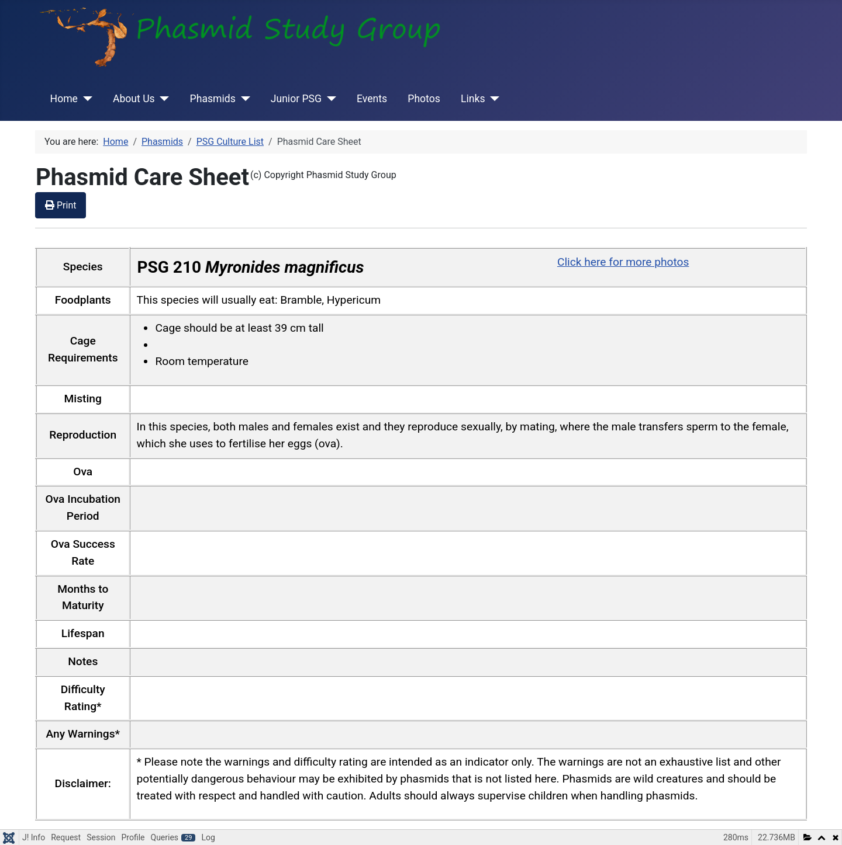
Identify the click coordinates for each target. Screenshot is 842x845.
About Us (134, 99)
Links (473, 99)
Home (64, 99)
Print (60, 205)
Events (372, 99)
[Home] (85, 98)
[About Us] (162, 98)
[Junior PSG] (329, 98)
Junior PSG (296, 99)
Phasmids (213, 99)
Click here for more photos (623, 262)
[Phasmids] (243, 98)
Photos (424, 99)
